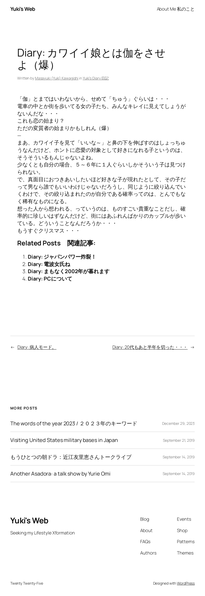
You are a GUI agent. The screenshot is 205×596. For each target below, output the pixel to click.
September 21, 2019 (179, 440)
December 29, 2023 (178, 423)
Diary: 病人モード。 (37, 347)
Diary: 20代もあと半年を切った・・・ (150, 347)
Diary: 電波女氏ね (49, 264)
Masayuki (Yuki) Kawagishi (57, 78)
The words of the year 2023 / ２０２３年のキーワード (73, 423)
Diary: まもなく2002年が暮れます (69, 271)
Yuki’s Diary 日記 (96, 78)
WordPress (186, 583)
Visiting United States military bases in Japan (64, 440)
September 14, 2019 (179, 456)
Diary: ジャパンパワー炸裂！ (62, 256)
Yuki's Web (22, 8)
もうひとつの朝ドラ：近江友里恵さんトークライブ (70, 457)
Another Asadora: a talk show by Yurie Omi (60, 474)
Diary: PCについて (50, 278)
